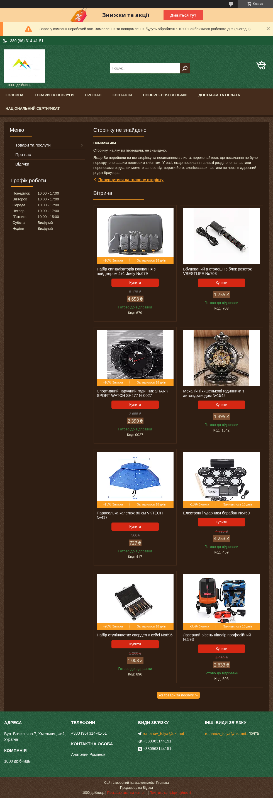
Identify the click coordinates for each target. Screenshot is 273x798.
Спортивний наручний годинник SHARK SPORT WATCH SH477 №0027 (132, 393)
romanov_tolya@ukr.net (163, 733)
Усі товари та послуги (176, 695)
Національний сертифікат (33, 108)
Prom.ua (162, 783)
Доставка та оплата (219, 95)
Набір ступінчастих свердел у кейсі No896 (134, 635)
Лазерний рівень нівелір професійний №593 (217, 637)
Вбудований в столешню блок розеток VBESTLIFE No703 (217, 271)
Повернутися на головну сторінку (131, 180)
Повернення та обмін (165, 95)
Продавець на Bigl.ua (136, 788)
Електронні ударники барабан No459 (216, 513)
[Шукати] (185, 68)
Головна (14, 95)
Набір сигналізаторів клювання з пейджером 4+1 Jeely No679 (126, 271)
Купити (135, 283)
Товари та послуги (54, 95)
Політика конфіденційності (170, 793)
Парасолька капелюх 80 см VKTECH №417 (130, 515)
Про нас (93, 95)
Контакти (122, 95)
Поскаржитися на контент (127, 793)
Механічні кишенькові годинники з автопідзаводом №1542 (213, 393)
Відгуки (22, 164)
